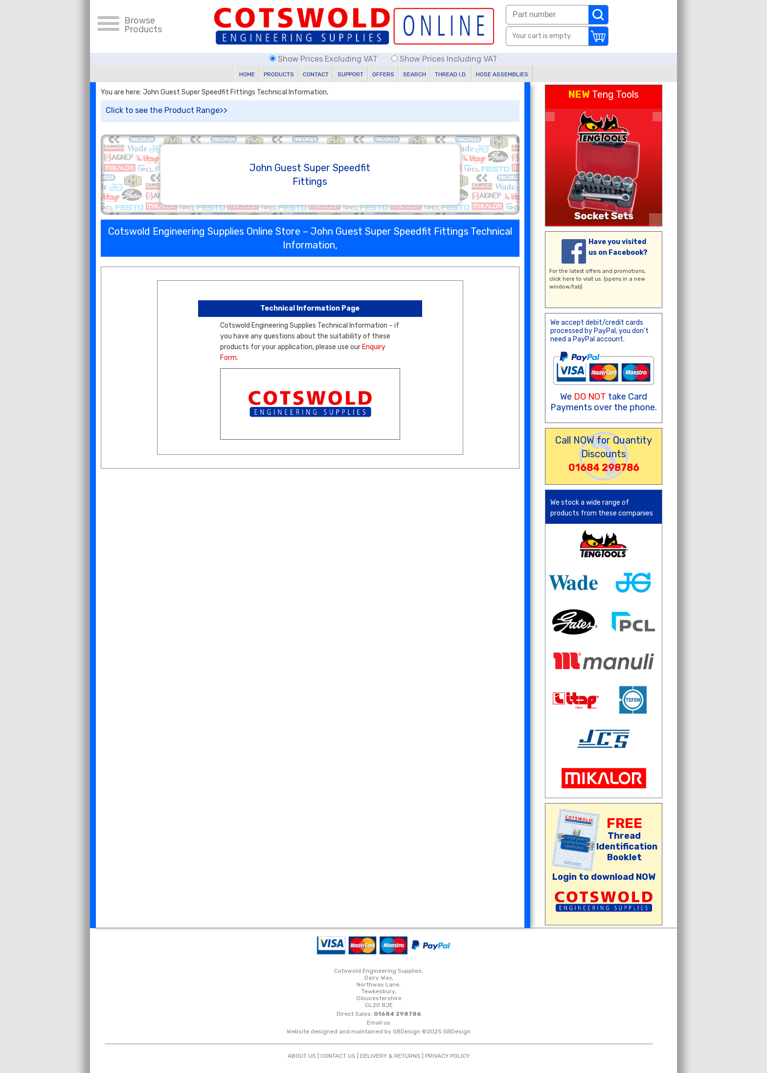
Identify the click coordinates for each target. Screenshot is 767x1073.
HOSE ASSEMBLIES (502, 74)
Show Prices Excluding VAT (325, 59)
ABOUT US (302, 1055)
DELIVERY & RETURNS (390, 1055)
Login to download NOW (603, 877)
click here (562, 279)
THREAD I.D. (451, 74)
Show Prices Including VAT (444, 59)
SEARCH (414, 74)
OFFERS (383, 74)
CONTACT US (338, 1055)
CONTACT (316, 74)
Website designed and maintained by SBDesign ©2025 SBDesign (379, 1031)
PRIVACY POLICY (447, 1055)
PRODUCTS (279, 74)
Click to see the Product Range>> (166, 110)
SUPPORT (350, 74)
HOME (247, 74)
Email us (378, 1022)
